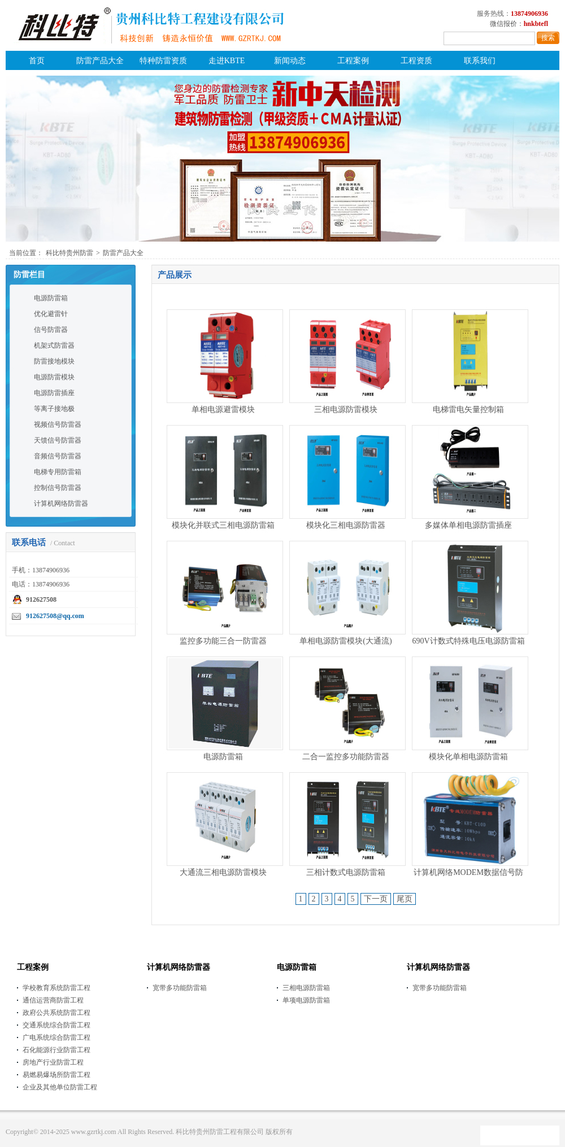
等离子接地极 (54, 409)
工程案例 (353, 60)
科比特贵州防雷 (69, 253)
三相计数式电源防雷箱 (345, 872)
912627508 (41, 599)
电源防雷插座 (54, 393)
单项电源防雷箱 (306, 1000)
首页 (37, 60)
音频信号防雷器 (57, 456)
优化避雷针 (51, 314)
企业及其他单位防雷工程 (60, 1087)
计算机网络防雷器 (61, 503)
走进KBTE (226, 60)
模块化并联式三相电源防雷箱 (223, 525)
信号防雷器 (51, 330)
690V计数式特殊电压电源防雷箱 (468, 641)
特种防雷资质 (163, 60)
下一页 (376, 899)
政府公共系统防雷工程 (56, 1013)
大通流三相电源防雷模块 (223, 872)
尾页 (404, 899)
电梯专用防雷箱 (57, 472)
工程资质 (416, 60)
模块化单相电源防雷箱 (468, 756)
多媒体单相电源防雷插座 (468, 525)
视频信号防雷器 (57, 424)
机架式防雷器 (54, 345)
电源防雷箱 (51, 298)
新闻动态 (290, 60)
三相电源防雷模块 (345, 409)
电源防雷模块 (54, 377)
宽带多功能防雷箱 (180, 988)
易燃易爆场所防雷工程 (56, 1075)
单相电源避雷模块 (223, 409)
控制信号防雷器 (57, 488)
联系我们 (480, 60)
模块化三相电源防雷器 (345, 525)
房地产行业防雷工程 (53, 1062)
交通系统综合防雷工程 (56, 1025)
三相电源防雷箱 (306, 988)
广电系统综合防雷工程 (56, 1037)
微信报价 (503, 24)
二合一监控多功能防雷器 (345, 756)
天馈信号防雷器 (57, 440)
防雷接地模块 (54, 361)
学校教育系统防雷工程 (56, 988)
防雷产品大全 (100, 60)
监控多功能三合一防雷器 (223, 641)
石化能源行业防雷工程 (56, 1050)
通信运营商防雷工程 (53, 1000)
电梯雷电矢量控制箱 (468, 409)
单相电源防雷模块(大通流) (345, 641)
